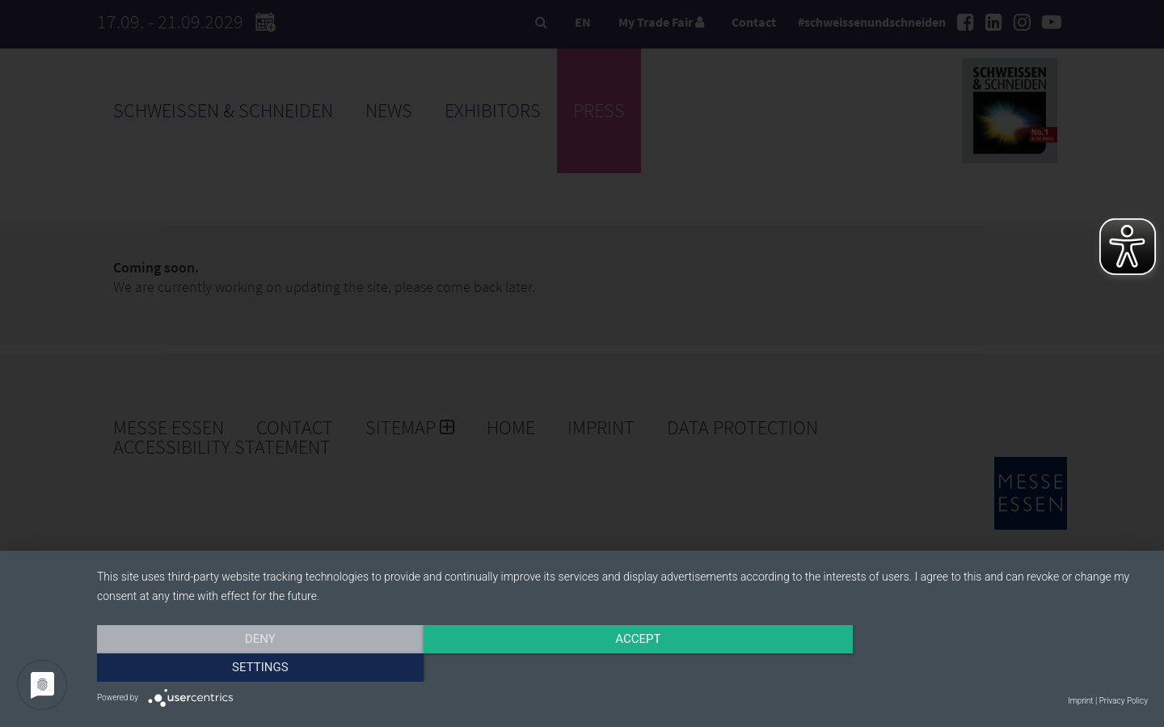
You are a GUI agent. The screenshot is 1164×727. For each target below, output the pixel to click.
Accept (622, 668)
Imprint (1080, 700)
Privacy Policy (1123, 700)
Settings (990, 668)
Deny (254, 668)
